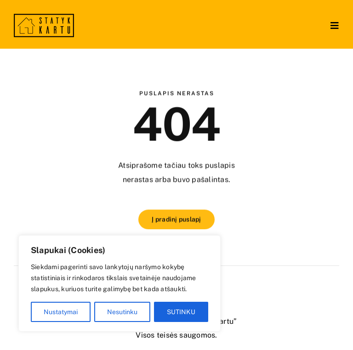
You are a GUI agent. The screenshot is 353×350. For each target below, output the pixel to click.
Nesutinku (122, 312)
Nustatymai (61, 312)
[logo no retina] (44, 17)
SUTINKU (181, 312)
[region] (119, 283)
